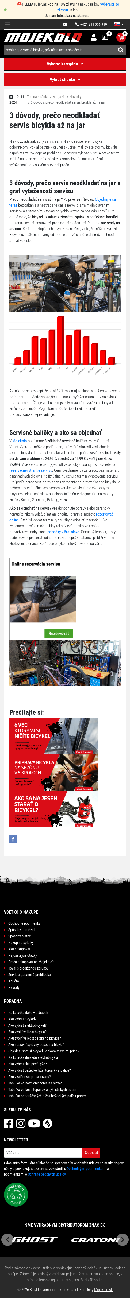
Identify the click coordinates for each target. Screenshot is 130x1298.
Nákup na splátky (21, 942)
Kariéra (13, 981)
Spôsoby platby (19, 936)
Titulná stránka (38, 97)
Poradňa (13, 1001)
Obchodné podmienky (24, 923)
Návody (14, 987)
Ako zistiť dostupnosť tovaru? (29, 1077)
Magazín (59, 97)
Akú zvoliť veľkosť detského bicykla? (34, 1038)
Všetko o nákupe (21, 912)
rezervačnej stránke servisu (30, 470)
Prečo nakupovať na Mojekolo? (31, 962)
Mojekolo (19, 441)
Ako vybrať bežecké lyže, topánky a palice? (39, 1070)
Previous (7, 1240)
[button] (118, 24)
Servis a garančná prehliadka (29, 974)
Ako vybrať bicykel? (22, 1019)
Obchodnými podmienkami (86, 1169)
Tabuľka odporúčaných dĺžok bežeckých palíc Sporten (47, 1096)
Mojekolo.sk (103, 1289)
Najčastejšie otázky (22, 955)
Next (122, 1240)
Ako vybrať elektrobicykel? (27, 1025)
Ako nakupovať (19, 949)
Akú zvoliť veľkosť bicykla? (27, 1032)
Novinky (75, 97)
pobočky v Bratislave (63, 531)
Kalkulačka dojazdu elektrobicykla (33, 1057)
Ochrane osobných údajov (47, 1174)
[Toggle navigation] (7, 24)
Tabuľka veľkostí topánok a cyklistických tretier (42, 1089)
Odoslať (91, 1152)
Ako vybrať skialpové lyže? (27, 1064)
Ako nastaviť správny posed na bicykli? (36, 1045)
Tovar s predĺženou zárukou (28, 968)
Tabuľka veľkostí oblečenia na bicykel (35, 1083)
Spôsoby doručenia (22, 930)
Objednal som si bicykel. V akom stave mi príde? (43, 1051)
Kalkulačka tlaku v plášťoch (28, 1012)
